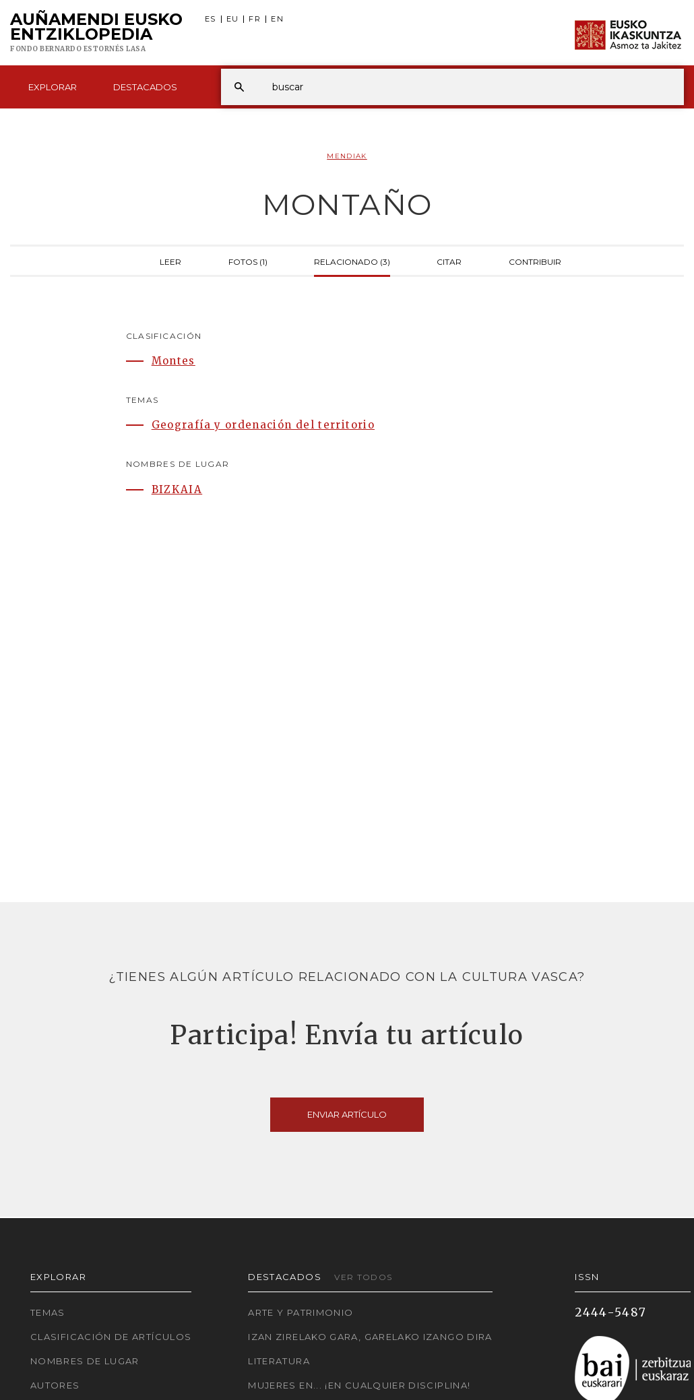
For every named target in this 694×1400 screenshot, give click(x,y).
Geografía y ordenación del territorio (263, 424)
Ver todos (363, 1277)
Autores (55, 1385)
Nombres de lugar (84, 1361)
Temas (47, 1312)
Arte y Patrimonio (300, 1312)
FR (255, 19)
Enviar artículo (347, 1114)
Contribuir (535, 261)
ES (210, 19)
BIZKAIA (177, 489)
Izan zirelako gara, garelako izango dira (370, 1336)
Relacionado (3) (352, 261)
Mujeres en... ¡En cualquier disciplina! (359, 1385)
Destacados (145, 87)
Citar (449, 261)
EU (232, 19)
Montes (173, 360)
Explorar (52, 87)
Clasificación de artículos (110, 1336)
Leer (170, 261)
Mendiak (347, 156)
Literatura (279, 1361)
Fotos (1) (247, 261)
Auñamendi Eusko (96, 33)
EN (277, 19)
